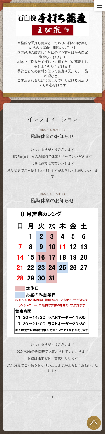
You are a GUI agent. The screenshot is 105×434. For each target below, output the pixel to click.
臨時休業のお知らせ (52, 136)
